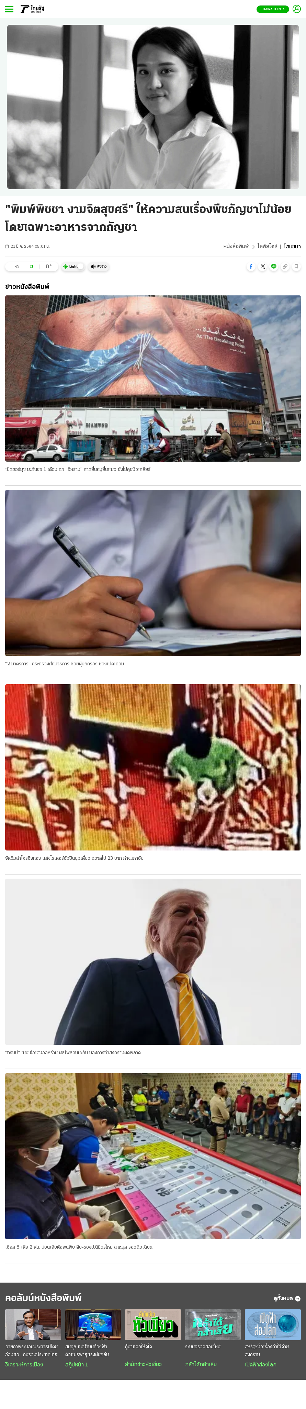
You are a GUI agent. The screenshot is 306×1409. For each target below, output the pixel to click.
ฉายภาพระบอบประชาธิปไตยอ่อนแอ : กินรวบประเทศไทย (31, 1352)
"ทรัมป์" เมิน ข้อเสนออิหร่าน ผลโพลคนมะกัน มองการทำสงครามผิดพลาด (73, 1053)
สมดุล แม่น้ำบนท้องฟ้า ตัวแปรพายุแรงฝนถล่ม (87, 1352)
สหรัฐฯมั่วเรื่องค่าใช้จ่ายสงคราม (267, 1352)
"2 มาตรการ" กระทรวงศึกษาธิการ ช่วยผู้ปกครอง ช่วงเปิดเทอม (64, 664)
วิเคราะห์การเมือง (24, 1366)
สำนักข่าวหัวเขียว (143, 1365)
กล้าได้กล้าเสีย (201, 1365)
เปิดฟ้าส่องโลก (260, 1366)
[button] (251, 266)
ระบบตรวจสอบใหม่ (202, 1348)
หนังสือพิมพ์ (236, 247)
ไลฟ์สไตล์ (267, 247)
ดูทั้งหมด (287, 1299)
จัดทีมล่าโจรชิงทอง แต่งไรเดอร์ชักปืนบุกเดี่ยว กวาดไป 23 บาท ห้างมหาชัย (74, 858)
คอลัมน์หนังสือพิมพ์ (45, 1299)
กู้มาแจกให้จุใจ (138, 1348)
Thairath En (273, 9)
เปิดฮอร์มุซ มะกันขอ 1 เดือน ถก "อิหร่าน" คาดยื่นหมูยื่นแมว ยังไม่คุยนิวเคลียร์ (77, 469)
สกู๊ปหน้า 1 (76, 1366)
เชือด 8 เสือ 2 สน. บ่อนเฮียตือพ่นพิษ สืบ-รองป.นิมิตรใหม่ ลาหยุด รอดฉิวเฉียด (78, 1247)
